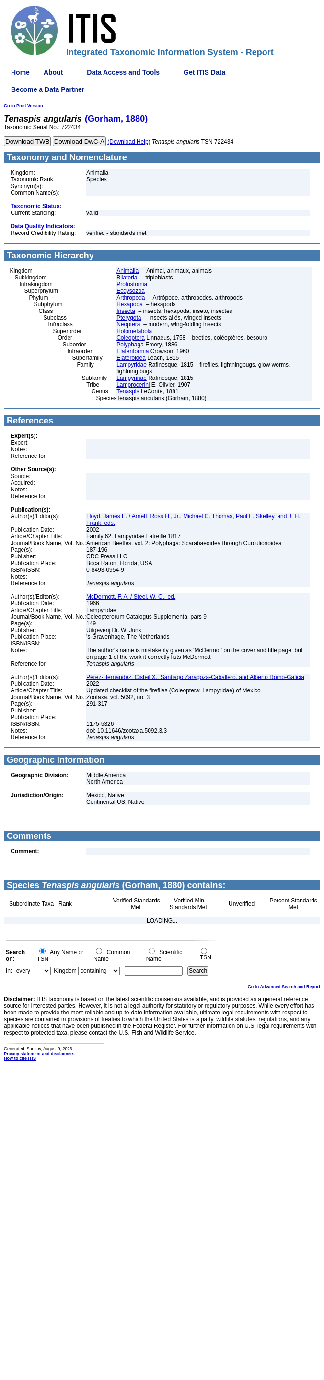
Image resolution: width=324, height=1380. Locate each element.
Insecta (125, 311)
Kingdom (65, 971)
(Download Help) (128, 141)
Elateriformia (132, 351)
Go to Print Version (23, 105)
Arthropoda (130, 297)
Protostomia (131, 284)
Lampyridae (131, 364)
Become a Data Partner (47, 89)
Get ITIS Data (204, 72)
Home (20, 72)
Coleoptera (130, 337)
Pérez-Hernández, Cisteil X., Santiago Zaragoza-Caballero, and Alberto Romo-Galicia (195, 677)
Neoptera (128, 324)
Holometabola (134, 331)
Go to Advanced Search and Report (284, 986)
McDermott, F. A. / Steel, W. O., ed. (130, 596)
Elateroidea (131, 358)
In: (9, 971)
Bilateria (126, 277)
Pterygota (128, 317)
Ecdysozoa (130, 291)
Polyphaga (130, 344)
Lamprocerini (133, 384)
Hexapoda (129, 304)
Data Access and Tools (123, 72)
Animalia (127, 270)
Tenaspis (127, 391)
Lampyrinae (131, 378)
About (53, 72)
